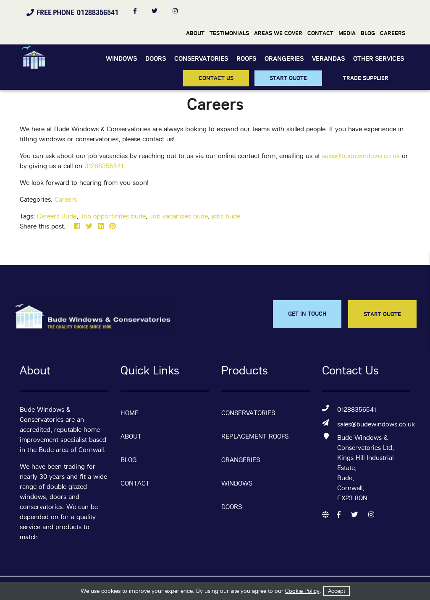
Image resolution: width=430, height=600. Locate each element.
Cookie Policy (302, 590)
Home (130, 413)
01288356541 (356, 409)
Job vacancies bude (178, 216)
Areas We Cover (278, 32)
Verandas (328, 58)
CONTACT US (216, 78)
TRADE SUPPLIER (365, 78)
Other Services (378, 58)
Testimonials (229, 32)
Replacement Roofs (254, 436)
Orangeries (284, 58)
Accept (336, 590)
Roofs (246, 58)
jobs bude (226, 216)
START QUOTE (288, 78)
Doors (155, 58)
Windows (121, 58)
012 (89, 166)
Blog (368, 32)
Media (347, 32)
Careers (392, 32)
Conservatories (201, 58)
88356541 (108, 166)
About (195, 32)
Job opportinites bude (113, 216)
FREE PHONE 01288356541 (72, 12)
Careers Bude (56, 216)
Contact (320, 32)
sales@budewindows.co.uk (362, 156)
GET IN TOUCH (307, 313)
